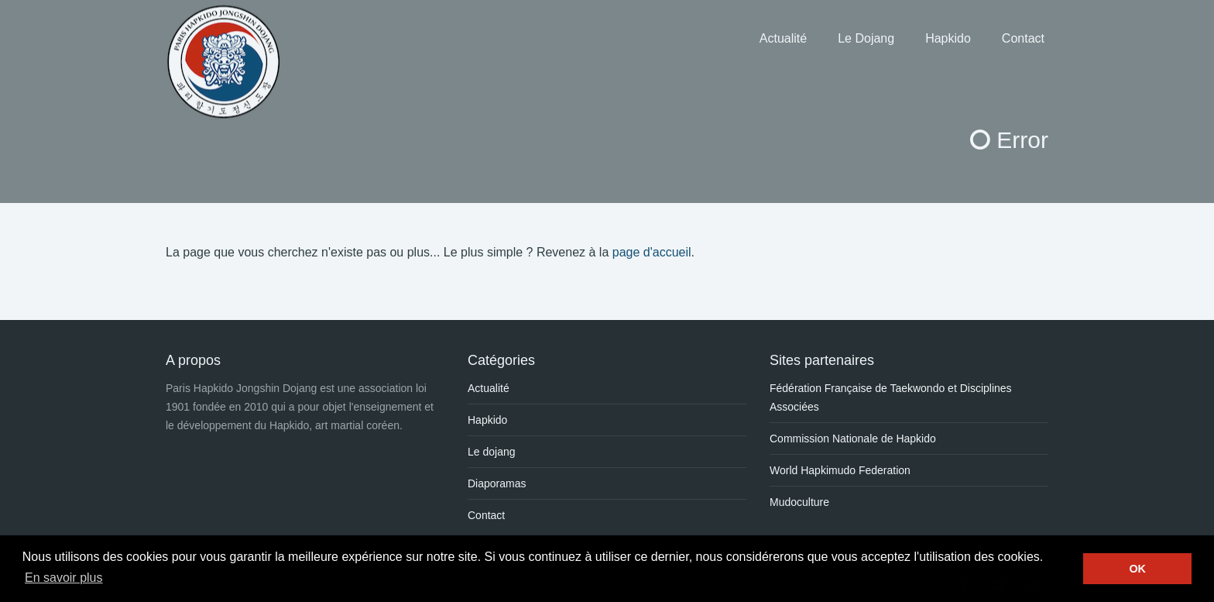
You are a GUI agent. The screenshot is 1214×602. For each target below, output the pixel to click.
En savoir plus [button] (64, 577)
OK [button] (1137, 568)
